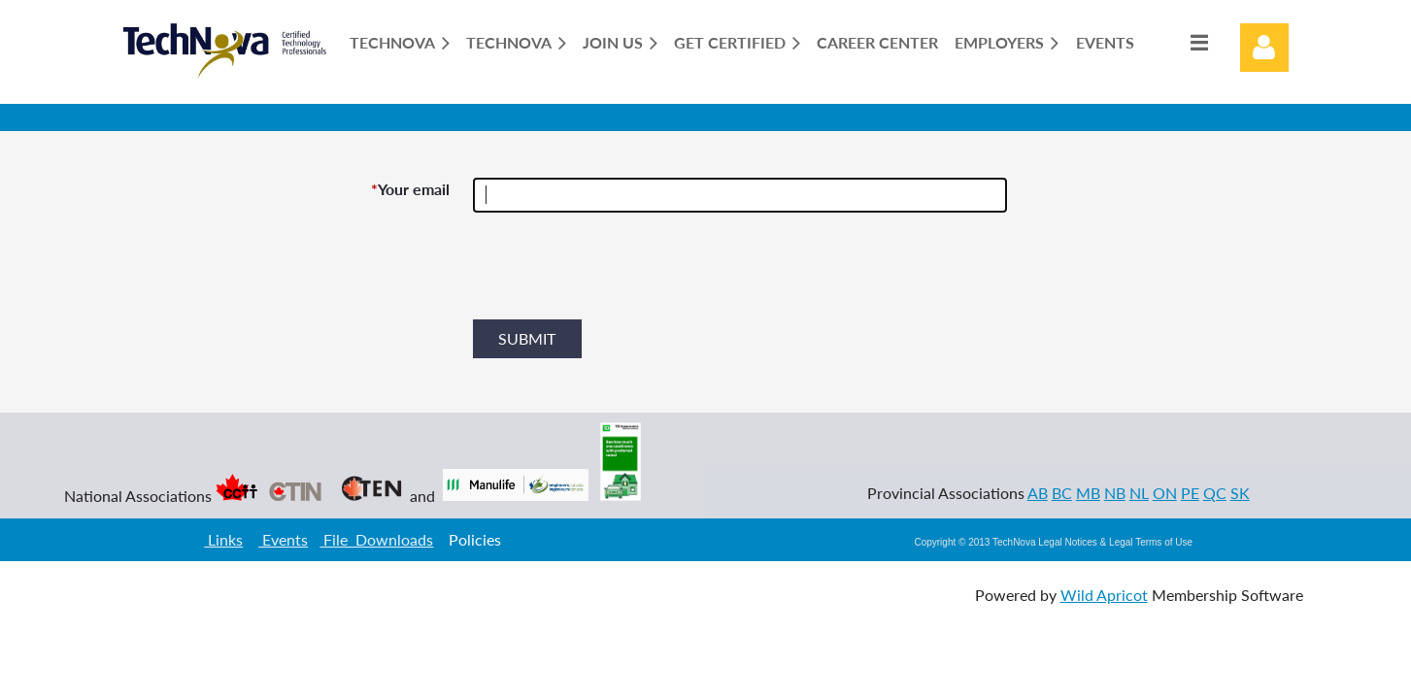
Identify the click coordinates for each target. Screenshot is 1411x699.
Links (223, 539)
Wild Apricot (1104, 594)
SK (1240, 492)
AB (1037, 492)
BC (1062, 492)
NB (1114, 492)
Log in (1264, 47)
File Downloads (376, 539)
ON (1165, 492)
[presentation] (620, 274)
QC (1214, 492)
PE (1190, 492)
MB (1088, 492)
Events (283, 539)
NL (1139, 492)
